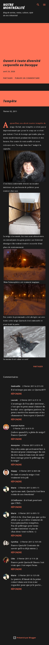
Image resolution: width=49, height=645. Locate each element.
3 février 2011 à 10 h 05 (30, 542)
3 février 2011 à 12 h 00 (28, 575)
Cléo (13, 558)
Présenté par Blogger (24, 637)
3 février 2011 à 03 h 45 (32, 445)
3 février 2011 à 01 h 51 (23, 428)
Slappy (14, 471)
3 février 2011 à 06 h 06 (29, 471)
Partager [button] (8, 78)
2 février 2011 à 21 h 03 (32, 386)
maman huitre (17, 425)
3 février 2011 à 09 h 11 (28, 487)
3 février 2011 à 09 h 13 (28, 513)
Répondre (16, 393)
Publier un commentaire (27, 78)
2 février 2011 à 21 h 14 (30, 400)
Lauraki (14, 400)
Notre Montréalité (14, 6)
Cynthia (14, 542)
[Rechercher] (38, 4)
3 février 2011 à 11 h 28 (27, 558)
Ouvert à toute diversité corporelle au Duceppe (21, 63)
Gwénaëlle (15, 386)
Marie (13, 487)
